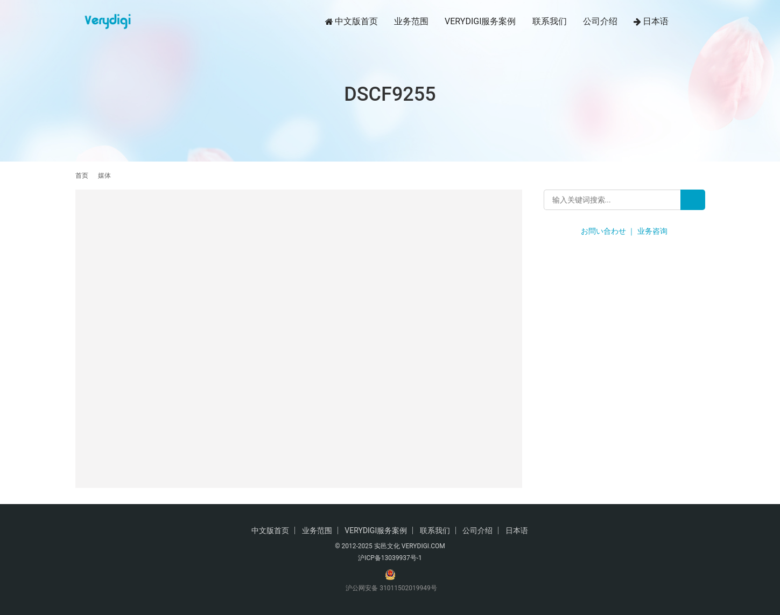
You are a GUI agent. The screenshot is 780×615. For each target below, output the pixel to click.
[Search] (692, 200)
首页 (81, 175)
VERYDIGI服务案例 (480, 21)
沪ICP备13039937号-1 (390, 558)
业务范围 (411, 21)
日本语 (651, 21)
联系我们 (549, 21)
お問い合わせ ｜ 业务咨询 (624, 231)
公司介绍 (600, 21)
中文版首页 (351, 21)
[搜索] (700, 21)
